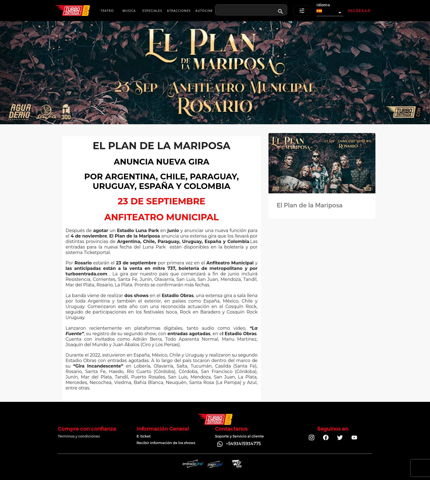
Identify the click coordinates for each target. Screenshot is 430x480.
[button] (329, 11)
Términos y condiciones (79, 436)
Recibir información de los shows (166, 443)
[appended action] (280, 11)
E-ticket (144, 436)
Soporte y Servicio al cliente (239, 436)
